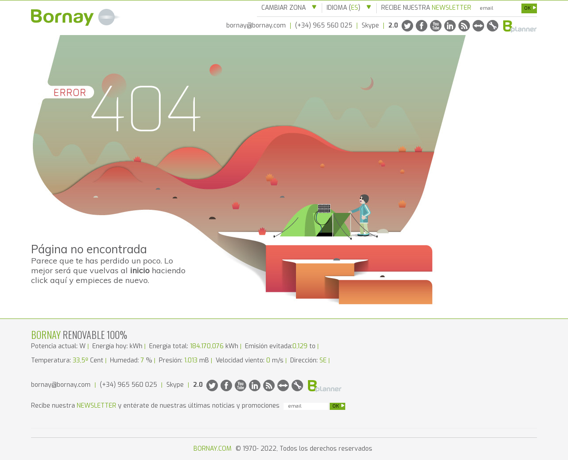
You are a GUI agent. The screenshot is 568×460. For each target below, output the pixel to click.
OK (530, 8)
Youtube (436, 25)
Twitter (407, 25)
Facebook (421, 25)
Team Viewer (478, 25)
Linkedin (450, 25)
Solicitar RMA (492, 25)
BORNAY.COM (213, 448)
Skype (370, 25)
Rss (464, 25)
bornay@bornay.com (256, 25)
